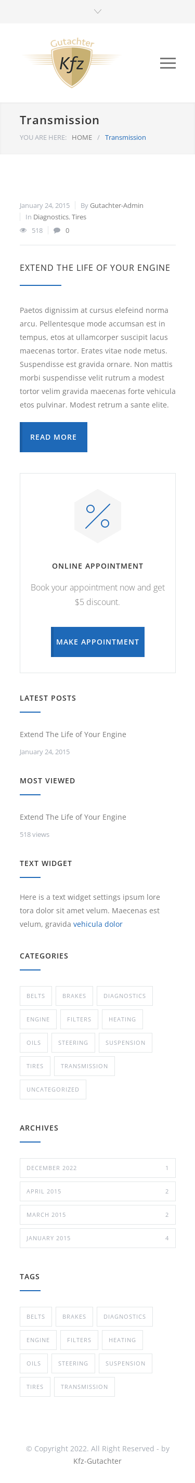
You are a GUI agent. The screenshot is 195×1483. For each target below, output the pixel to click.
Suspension (126, 1042)
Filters (79, 1019)
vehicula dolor (98, 924)
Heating (122, 1019)
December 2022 (98, 1168)
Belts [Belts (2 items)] (36, 1316)
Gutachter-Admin (117, 205)
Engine (38, 1019)
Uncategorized (53, 1089)
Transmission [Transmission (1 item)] (84, 1386)
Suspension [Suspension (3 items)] (126, 1363)
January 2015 (98, 1238)
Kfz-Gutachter (97, 1461)
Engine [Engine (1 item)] (38, 1340)
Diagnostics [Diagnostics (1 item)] (124, 1316)
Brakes (74, 996)
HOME (82, 137)
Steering (73, 1042)
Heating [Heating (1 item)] (122, 1340)
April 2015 (98, 1191)
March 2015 (98, 1215)
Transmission (84, 1066)
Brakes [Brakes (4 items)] (74, 1316)
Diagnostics (51, 216)
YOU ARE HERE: (43, 137)
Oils (34, 1042)
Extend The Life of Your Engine (95, 267)
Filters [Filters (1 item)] (79, 1340)
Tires (79, 216)
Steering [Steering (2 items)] (73, 1363)
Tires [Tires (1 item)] (35, 1386)
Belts (36, 996)
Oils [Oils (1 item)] (34, 1363)
